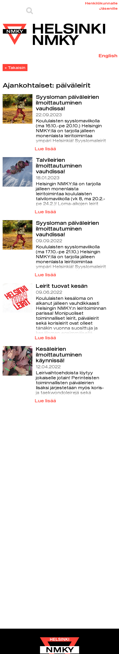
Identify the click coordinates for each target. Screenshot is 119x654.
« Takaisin (15, 67)
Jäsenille (108, 8)
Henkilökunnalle (101, 3)
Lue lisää (45, 148)
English (108, 55)
